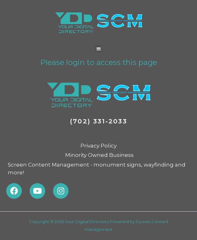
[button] (98, 48)
